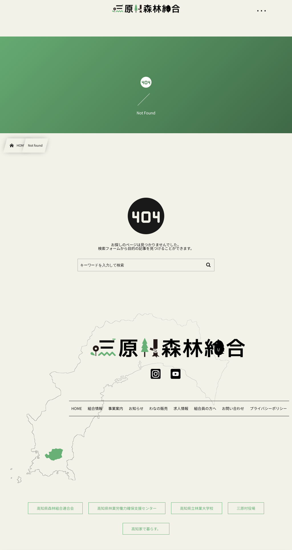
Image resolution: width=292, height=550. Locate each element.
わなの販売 (158, 408)
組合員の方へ (205, 408)
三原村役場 (246, 508)
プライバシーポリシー (268, 408)
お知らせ (136, 408)
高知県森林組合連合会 (55, 508)
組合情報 (95, 408)
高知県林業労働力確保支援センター (127, 508)
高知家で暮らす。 (146, 528)
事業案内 (115, 408)
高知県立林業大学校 (196, 508)
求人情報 (180, 408)
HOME (76, 408)
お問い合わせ (233, 408)
